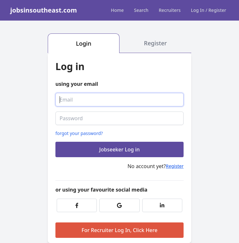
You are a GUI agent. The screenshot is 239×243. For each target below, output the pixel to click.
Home (117, 10)
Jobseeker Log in (119, 149)
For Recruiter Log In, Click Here (120, 230)
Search (141, 10)
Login (83, 43)
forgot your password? (79, 133)
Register (155, 43)
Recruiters (169, 10)
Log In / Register (208, 10)
